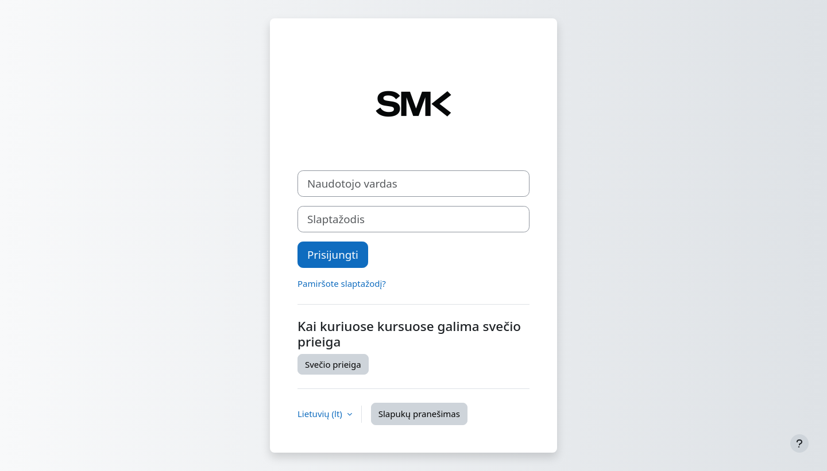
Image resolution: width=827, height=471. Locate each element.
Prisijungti (332, 254)
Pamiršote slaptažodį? (341, 283)
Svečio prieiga (333, 364)
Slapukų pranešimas (419, 413)
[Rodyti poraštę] (799, 443)
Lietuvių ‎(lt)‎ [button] (321, 413)
